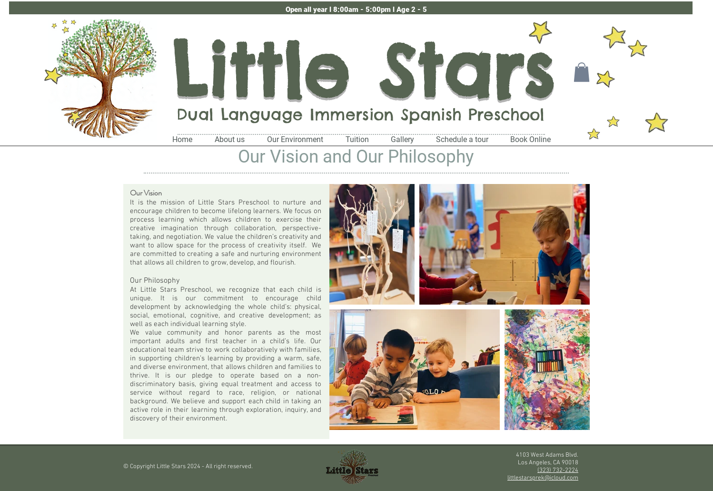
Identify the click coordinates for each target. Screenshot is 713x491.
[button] (356, 10)
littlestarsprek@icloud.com (542, 478)
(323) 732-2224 (557, 470)
